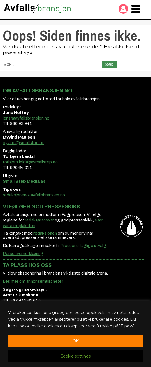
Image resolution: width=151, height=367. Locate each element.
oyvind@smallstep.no (23, 142)
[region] (75, 334)
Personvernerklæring (23, 253)
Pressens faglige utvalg (83, 245)
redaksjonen (45, 233)
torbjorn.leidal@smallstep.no (30, 162)
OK (76, 341)
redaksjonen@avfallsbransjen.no (34, 195)
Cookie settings (75, 356)
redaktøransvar (39, 220)
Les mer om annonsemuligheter (33, 281)
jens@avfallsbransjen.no (26, 118)
